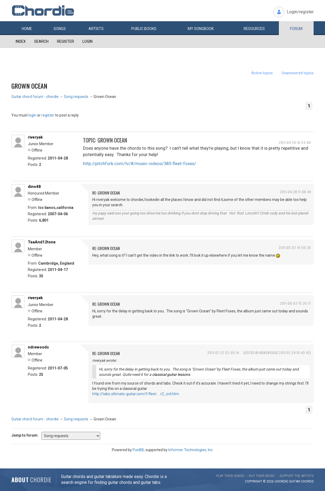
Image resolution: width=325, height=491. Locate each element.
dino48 (34, 186)
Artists (96, 29)
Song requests (76, 96)
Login (87, 41)
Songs (60, 29)
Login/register (300, 11)
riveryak (35, 137)
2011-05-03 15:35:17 (295, 303)
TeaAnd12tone (42, 242)
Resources (254, 29)
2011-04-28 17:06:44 (295, 191)
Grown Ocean (29, 86)
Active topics (262, 73)
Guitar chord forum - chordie (35, 96)
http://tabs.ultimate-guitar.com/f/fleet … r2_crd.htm (135, 394)
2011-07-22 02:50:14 (223, 352)
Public (143, 29)
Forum (296, 29)
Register (65, 41)
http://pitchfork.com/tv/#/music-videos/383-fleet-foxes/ (139, 163)
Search (41, 41)
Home (27, 29)
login (32, 115)
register (47, 115)
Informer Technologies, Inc (190, 450)
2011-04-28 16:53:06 (295, 142)
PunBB (138, 450)
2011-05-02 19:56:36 (295, 247)
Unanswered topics (298, 73)
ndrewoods (38, 347)
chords (307, 481)
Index (21, 41)
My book (201, 29)
